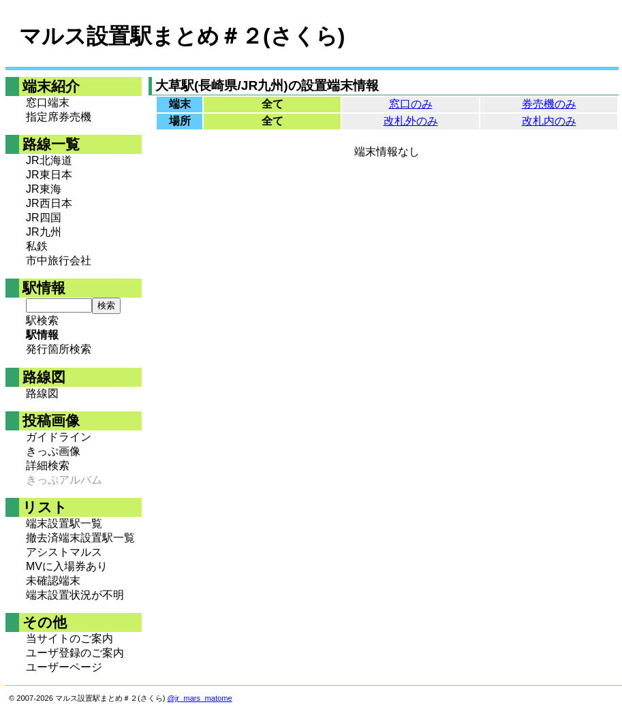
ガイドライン (58, 437)
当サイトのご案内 (69, 638)
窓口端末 (47, 102)
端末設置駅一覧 (64, 523)
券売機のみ (549, 104)
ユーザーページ (64, 667)
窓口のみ (411, 104)
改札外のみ (411, 121)
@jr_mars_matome (200, 698)
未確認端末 (53, 580)
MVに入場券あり (67, 566)
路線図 (42, 393)
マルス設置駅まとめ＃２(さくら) (182, 36)
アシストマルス (64, 552)
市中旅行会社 (58, 260)
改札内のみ (549, 121)
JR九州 (43, 232)
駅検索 (42, 320)
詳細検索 (47, 465)
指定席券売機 (58, 117)
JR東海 (43, 189)
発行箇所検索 (58, 349)
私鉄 (37, 246)
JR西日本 (49, 203)
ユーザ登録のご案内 (75, 653)
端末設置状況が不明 (75, 595)
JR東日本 (49, 174)
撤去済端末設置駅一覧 (80, 537)
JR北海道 (49, 160)
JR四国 (43, 217)
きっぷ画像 (53, 451)
